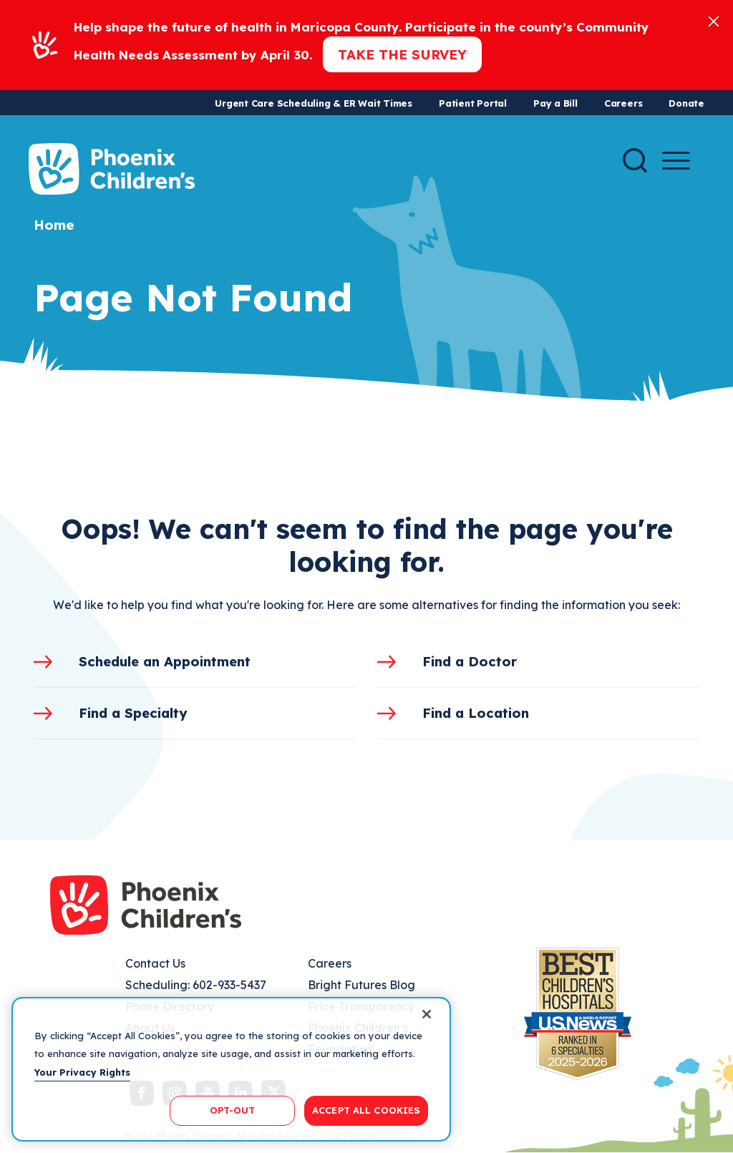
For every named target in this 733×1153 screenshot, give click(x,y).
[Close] (713, 20)
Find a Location (475, 712)
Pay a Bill (555, 103)
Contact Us (155, 963)
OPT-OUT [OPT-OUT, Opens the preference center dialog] (233, 1110)
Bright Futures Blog (361, 985)
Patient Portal (473, 103)
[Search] (634, 160)
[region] (231, 1069)
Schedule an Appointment (165, 661)
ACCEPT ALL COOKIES (366, 1110)
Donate (686, 103)
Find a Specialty (133, 712)
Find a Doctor (469, 661)
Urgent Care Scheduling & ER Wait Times (313, 103)
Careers (623, 103)
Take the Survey (402, 54)
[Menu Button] (676, 161)
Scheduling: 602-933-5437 (195, 985)
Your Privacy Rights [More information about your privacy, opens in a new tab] (82, 1072)
